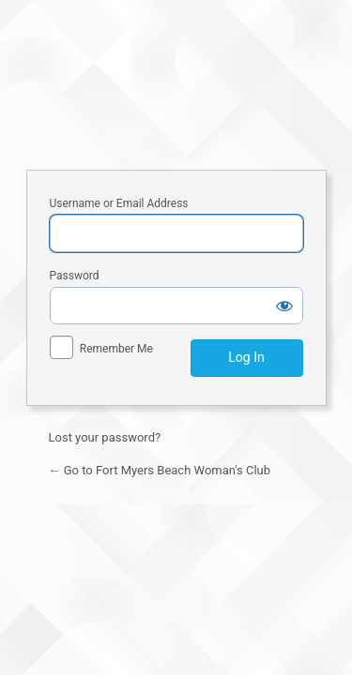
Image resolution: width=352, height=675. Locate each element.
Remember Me (116, 348)
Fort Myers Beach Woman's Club (176, 82)
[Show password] (284, 305)
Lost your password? (105, 437)
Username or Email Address (119, 203)
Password (74, 275)
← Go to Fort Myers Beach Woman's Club (160, 470)
